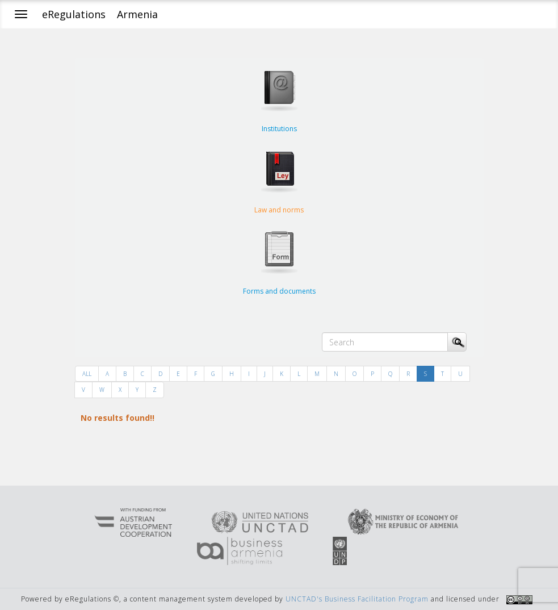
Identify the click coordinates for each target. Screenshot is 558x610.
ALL (86, 374)
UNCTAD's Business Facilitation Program (357, 599)
